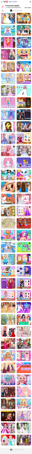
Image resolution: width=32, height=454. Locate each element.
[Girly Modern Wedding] (24, 428)
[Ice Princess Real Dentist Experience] (24, 379)
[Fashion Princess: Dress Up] (8, 247)
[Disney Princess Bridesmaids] (8, 18)
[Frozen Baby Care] (8, 259)
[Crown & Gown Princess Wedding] (24, 199)
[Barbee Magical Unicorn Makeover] (24, 416)
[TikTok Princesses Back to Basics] (24, 30)
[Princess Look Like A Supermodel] (24, 138)
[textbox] (3, 10)
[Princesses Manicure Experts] (24, 391)
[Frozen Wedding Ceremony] (24, 150)
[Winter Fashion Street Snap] (8, 54)
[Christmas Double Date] (8, 283)
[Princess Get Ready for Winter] (24, 295)
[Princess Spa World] (24, 18)
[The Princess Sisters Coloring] (8, 126)
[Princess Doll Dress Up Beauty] (8, 162)
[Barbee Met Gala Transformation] (8, 343)
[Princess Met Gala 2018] (8, 211)
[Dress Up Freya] (8, 319)
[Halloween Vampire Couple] (24, 114)
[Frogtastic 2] (24, 259)
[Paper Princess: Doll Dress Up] (8, 102)
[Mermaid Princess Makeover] (24, 235)
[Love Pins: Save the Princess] (24, 162)
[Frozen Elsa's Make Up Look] (8, 440)
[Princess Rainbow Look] (24, 404)
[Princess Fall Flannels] (24, 102)
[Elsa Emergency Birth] (8, 30)
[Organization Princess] (8, 223)
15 (20, 10)
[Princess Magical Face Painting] (24, 78)
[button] (28, 7)
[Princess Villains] (8, 391)
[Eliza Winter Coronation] (8, 114)
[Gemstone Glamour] (8, 404)
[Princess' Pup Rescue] (8, 199)
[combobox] (3, 10)
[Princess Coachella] (24, 126)
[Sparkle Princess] (24, 211)
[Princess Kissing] (24, 223)
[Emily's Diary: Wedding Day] (8, 90)
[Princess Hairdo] (24, 187)
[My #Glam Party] (8, 367)
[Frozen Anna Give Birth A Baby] (8, 42)
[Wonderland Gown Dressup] (24, 66)
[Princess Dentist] (24, 54)
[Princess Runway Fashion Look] (24, 283)
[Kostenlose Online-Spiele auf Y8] (6, 2)
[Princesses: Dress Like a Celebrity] (8, 331)
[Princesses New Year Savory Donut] (8, 271)
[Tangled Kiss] (8, 416)
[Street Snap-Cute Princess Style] (24, 343)
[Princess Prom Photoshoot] (8, 138)
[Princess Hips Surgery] (8, 187)
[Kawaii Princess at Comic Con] (8, 66)
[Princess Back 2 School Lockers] (24, 355)
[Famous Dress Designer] (24, 440)
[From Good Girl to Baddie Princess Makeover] (24, 271)
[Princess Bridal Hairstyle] (8, 235)
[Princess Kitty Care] (24, 175)
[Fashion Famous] (24, 367)
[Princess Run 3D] (24, 90)
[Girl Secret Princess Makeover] (8, 78)
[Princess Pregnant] (24, 319)
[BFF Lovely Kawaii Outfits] (8, 295)
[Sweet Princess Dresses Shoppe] (8, 150)
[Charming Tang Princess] (8, 175)
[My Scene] (24, 307)
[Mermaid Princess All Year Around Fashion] (8, 428)
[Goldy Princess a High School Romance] (8, 355)
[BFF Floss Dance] (8, 307)
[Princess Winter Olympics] (24, 42)
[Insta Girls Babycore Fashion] (24, 331)
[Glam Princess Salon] (8, 379)
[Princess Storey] (24, 247)
